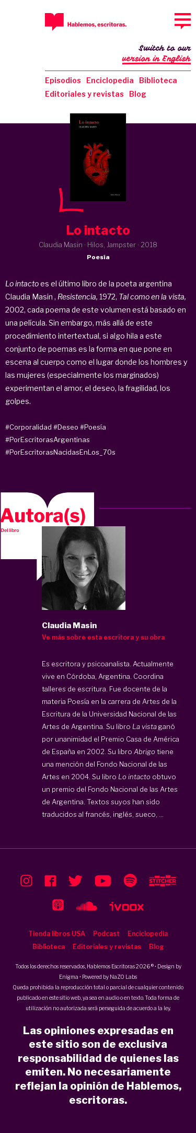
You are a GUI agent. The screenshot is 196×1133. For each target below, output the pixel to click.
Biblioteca (158, 80)
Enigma (68, 977)
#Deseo (65, 427)
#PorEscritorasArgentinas (47, 439)
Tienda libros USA (56, 934)
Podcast (106, 934)
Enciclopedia (110, 80)
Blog (137, 93)
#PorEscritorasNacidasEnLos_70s (60, 452)
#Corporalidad (28, 427)
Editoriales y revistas (84, 93)
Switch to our (156, 54)
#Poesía (93, 427)
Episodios (63, 80)
